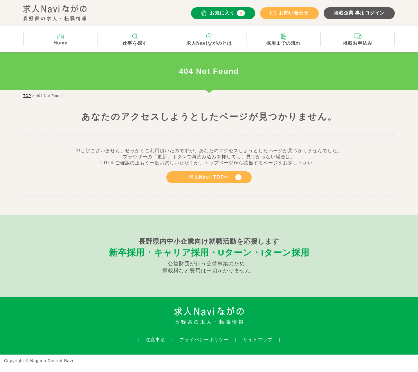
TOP (27, 96)
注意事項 (155, 339)
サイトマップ (258, 339)
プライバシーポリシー (204, 339)
